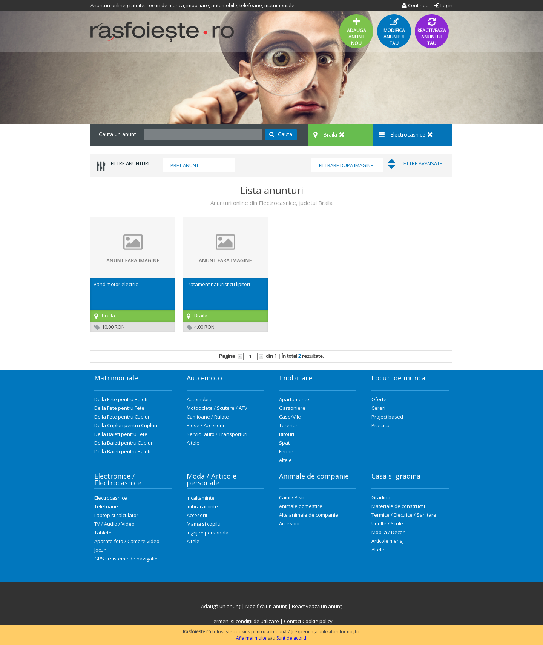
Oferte (379, 399)
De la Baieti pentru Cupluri (124, 442)
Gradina (380, 497)
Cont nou (415, 5)
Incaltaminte (201, 497)
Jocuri (100, 549)
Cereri (378, 408)
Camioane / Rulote (208, 416)
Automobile (200, 399)
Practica (380, 425)
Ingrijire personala (208, 532)
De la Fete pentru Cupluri (122, 416)
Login (443, 5)
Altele (193, 442)
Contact (292, 621)
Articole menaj (387, 540)
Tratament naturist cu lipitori (218, 284)
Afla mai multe (251, 638)
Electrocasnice (110, 497)
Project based (387, 416)
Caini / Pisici (292, 497)
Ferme (286, 451)
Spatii (285, 442)
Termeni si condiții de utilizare (245, 621)
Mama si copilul (204, 523)
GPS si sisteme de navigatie (126, 558)
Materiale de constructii (398, 506)
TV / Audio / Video (114, 523)
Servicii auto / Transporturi (217, 434)
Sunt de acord (291, 638)
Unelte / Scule (387, 523)
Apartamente (294, 399)
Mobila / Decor (388, 532)
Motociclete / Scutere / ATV (217, 408)
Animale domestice (300, 506)
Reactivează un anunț (317, 606)
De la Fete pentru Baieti (120, 399)
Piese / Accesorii (205, 425)
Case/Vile (290, 416)
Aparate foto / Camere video (127, 541)
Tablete (103, 532)
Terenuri (289, 425)
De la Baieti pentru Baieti (122, 451)
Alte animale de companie (308, 514)
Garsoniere (292, 408)
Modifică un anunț (266, 606)
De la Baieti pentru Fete (120, 434)
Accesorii (197, 515)
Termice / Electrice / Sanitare (403, 514)
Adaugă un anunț (221, 606)
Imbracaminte (202, 506)
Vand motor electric (116, 284)
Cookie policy (317, 621)
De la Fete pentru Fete (119, 408)
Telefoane (106, 506)
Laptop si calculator (116, 515)
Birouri (286, 434)
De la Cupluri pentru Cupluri (125, 425)
